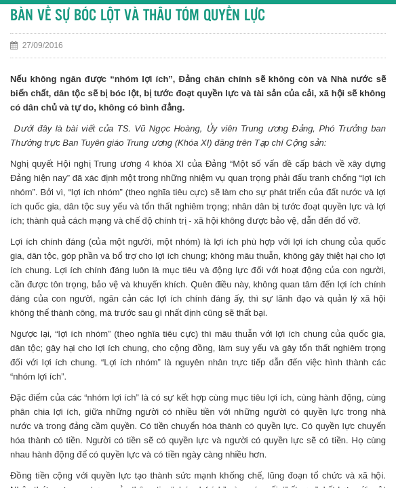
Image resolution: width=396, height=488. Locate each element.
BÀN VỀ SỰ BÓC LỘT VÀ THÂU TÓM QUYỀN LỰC (137, 16)
